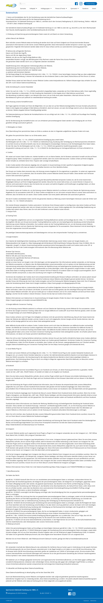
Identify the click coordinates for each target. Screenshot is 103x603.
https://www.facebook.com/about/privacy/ (20, 425)
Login (10, 600)
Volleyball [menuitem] (32, 8)
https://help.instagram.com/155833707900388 (67, 467)
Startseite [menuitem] (23, 8)
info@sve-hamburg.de (25, 23)
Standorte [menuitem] (85, 8)
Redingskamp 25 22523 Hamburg (17, 593)
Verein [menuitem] (94, 8)
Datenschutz (93, 600)
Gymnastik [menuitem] (74, 8)
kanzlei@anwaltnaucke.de (79, 539)
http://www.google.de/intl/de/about (40, 243)
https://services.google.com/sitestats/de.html (69, 344)
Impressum (86, 600)
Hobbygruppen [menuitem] (45, 8)
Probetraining (90, 4)
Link (34, 289)
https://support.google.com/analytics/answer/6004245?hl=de (26, 300)
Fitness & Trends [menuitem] (60, 8)
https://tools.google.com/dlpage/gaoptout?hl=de (64, 283)
